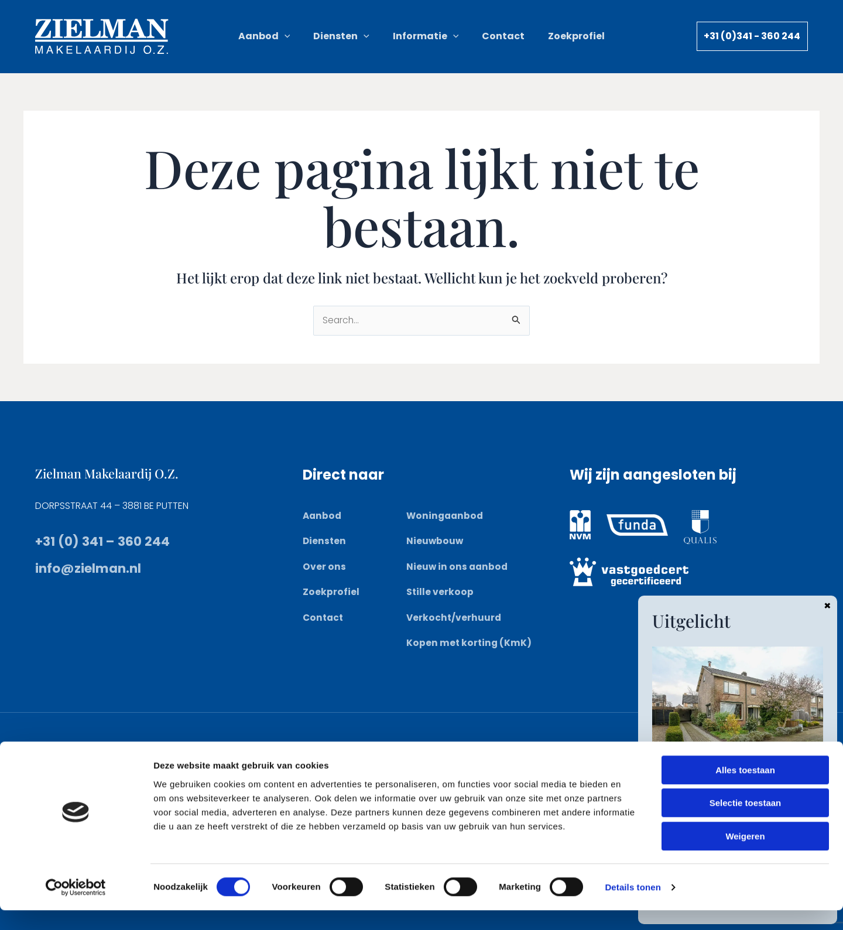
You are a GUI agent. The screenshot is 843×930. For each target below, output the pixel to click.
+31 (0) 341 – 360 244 (107, 541)
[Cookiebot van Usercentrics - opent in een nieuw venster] (76, 907)
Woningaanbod (446, 516)
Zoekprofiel (331, 592)
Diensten (325, 541)
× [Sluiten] (827, 605)
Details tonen (632, 907)
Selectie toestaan (746, 823)
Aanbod (323, 516)
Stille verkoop (440, 592)
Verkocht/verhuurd (454, 617)
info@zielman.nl (95, 568)
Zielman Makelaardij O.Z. (114, 473)
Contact (324, 617)
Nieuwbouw (435, 541)
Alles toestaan (745, 790)
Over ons (324, 566)
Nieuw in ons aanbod (458, 566)
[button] (304, 36)
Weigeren (745, 856)
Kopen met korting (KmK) (469, 642)
